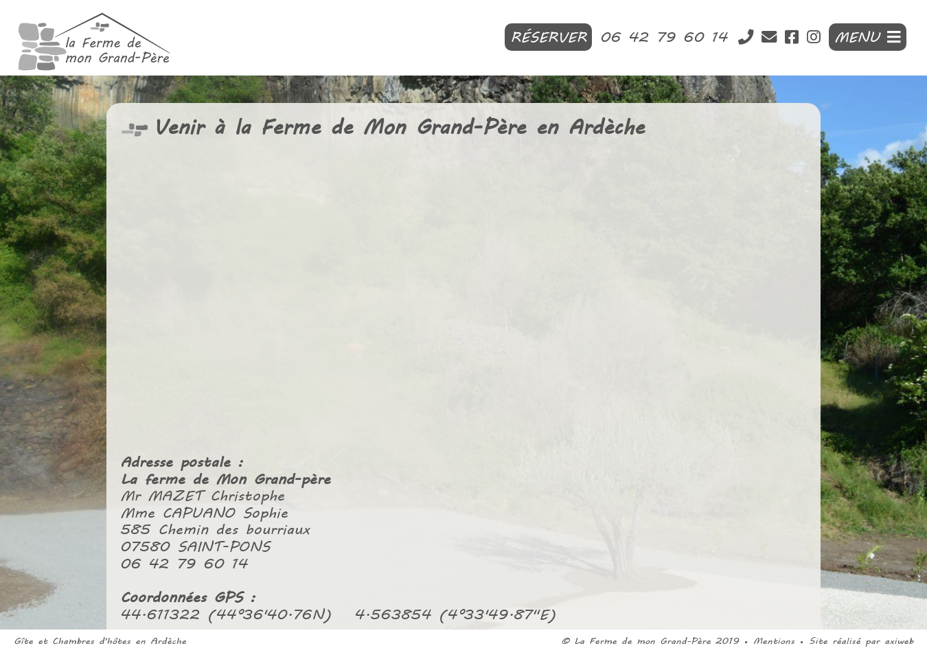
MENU (867, 37)
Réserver (548, 37)
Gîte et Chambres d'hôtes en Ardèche (100, 640)
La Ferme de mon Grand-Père (642, 640)
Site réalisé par (846, 640)
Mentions (773, 640)
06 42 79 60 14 (667, 37)
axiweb (898, 640)
